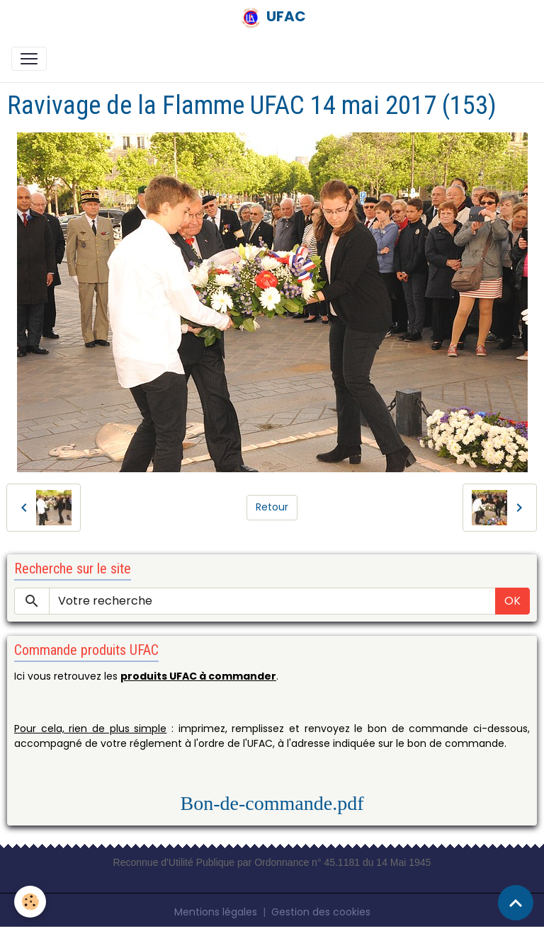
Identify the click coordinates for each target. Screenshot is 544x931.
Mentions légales (215, 912)
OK (512, 601)
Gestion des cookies (320, 912)
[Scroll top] (515, 902)
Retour (272, 507)
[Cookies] (30, 902)
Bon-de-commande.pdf (272, 803)
